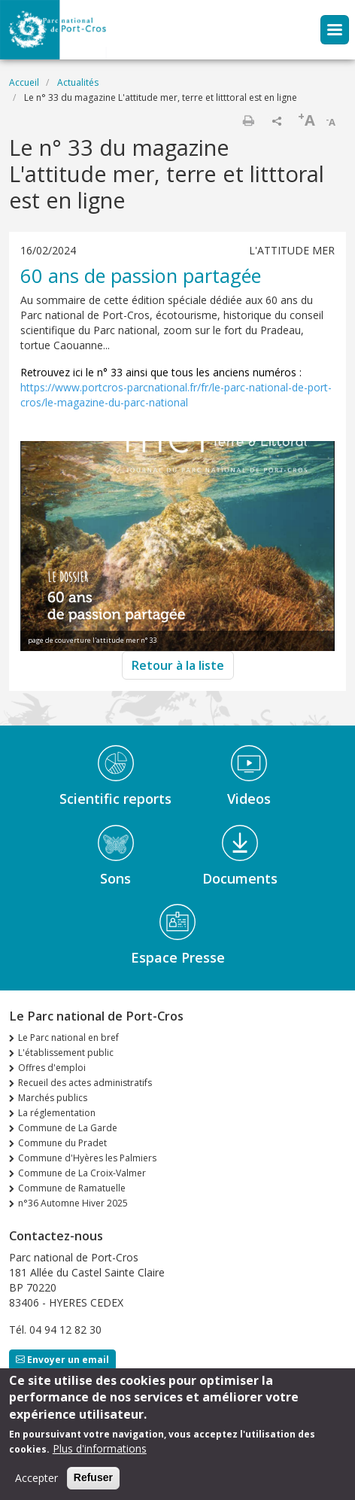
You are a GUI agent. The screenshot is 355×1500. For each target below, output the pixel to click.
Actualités (78, 82)
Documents (240, 878)
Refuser (93, 1486)
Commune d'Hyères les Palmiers (87, 1158)
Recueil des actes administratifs (85, 1082)
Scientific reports (115, 799)
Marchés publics (52, 1097)
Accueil (24, 82)
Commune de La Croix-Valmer (82, 1173)
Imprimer (248, 120)
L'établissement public (66, 1052)
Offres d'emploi (52, 1067)
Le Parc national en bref (68, 1037)
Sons (115, 878)
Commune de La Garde (67, 1127)
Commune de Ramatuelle (72, 1188)
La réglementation (57, 1112)
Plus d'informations (100, 1457)
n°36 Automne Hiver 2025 (73, 1203)
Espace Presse (178, 957)
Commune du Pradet (62, 1142)
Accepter (36, 1486)
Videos (249, 799)
